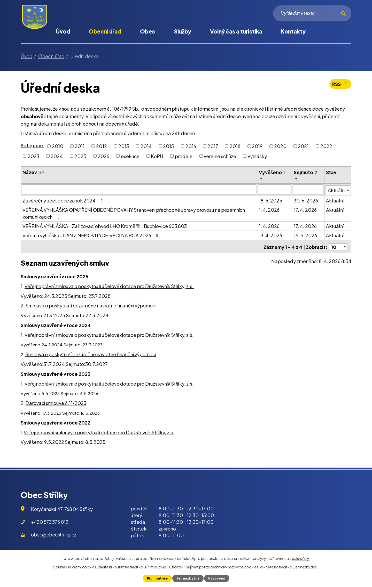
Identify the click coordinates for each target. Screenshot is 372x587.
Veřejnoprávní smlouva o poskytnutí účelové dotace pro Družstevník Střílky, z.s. (109, 284)
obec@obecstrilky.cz (53, 533)
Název (31, 172)
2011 (79, 146)
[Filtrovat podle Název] (139, 189)
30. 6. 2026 (306, 200)
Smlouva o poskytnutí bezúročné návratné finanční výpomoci (91, 304)
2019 (257, 146)
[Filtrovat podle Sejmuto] (308, 189)
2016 (190, 146)
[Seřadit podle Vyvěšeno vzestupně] (262, 178)
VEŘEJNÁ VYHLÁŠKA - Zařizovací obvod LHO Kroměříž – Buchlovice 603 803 (109, 225)
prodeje (183, 156)
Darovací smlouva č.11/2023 (56, 401)
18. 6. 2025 (270, 200)
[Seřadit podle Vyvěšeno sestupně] (262, 180)
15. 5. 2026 (305, 235)
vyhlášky (257, 156)
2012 (101, 146)
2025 (80, 156)
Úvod (63, 31)
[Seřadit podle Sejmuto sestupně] (297, 180)
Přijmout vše (156, 578)
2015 (168, 146)
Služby (182, 31)
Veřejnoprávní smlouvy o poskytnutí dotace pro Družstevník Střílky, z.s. (99, 430)
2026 (103, 156)
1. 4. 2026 (269, 209)
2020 (280, 146)
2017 (212, 146)
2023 (33, 156)
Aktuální (335, 200)
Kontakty (293, 31)
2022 (326, 146)
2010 (57, 146)
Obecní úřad (105, 31)
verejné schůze (220, 156)
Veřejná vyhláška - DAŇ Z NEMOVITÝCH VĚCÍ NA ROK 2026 (91, 235)
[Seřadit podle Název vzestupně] (44, 171)
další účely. (301, 558)
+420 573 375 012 (49, 520)
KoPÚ (157, 156)
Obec (147, 31)
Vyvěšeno (272, 172)
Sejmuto (305, 172)
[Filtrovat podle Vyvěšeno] (274, 189)
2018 (235, 146)
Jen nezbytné (187, 578)
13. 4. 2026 (270, 235)
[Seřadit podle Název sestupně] (44, 173)
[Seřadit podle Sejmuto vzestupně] (297, 178)
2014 (146, 146)
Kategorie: (32, 145)
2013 (123, 146)
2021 (303, 146)
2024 (57, 156)
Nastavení (217, 578)
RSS (340, 85)
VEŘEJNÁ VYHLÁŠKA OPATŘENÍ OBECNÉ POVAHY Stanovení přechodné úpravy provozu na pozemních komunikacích (133, 212)
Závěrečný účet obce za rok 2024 (63, 200)
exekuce (130, 156)
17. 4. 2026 (305, 209)
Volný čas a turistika (236, 31)
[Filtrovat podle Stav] (338, 189)
